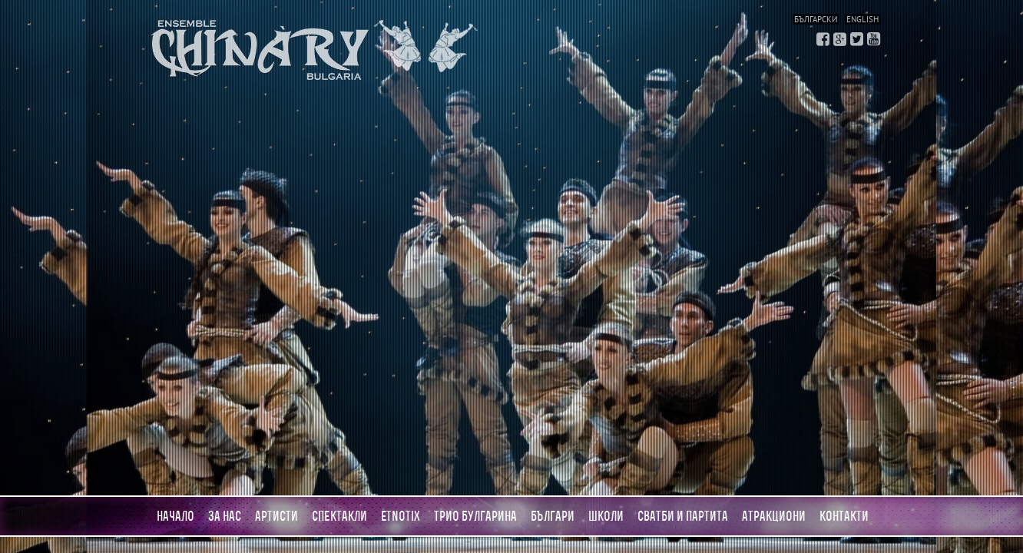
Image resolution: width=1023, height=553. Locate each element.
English (862, 19)
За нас (224, 516)
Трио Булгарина (475, 516)
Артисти (276, 516)
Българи (552, 516)
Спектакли (339, 516)
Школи (606, 516)
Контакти (844, 516)
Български (815, 19)
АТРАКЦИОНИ (774, 516)
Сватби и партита (682, 516)
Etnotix (400, 516)
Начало (175, 516)
